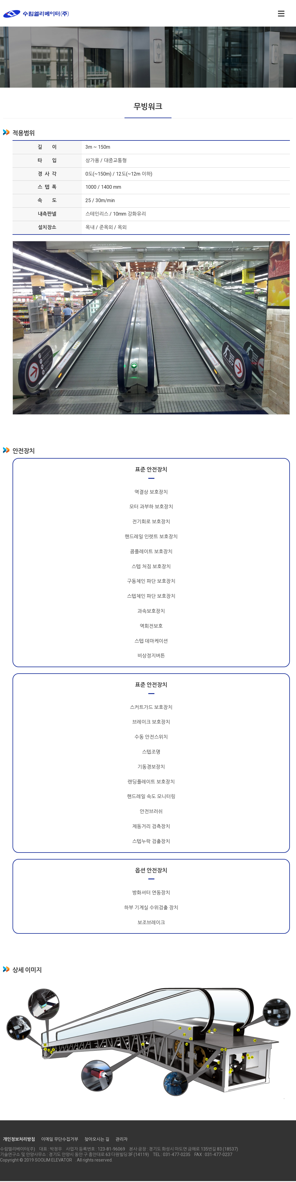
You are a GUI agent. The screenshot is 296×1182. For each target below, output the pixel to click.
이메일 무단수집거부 (59, 1140)
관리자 (121, 1140)
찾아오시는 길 (96, 1140)
